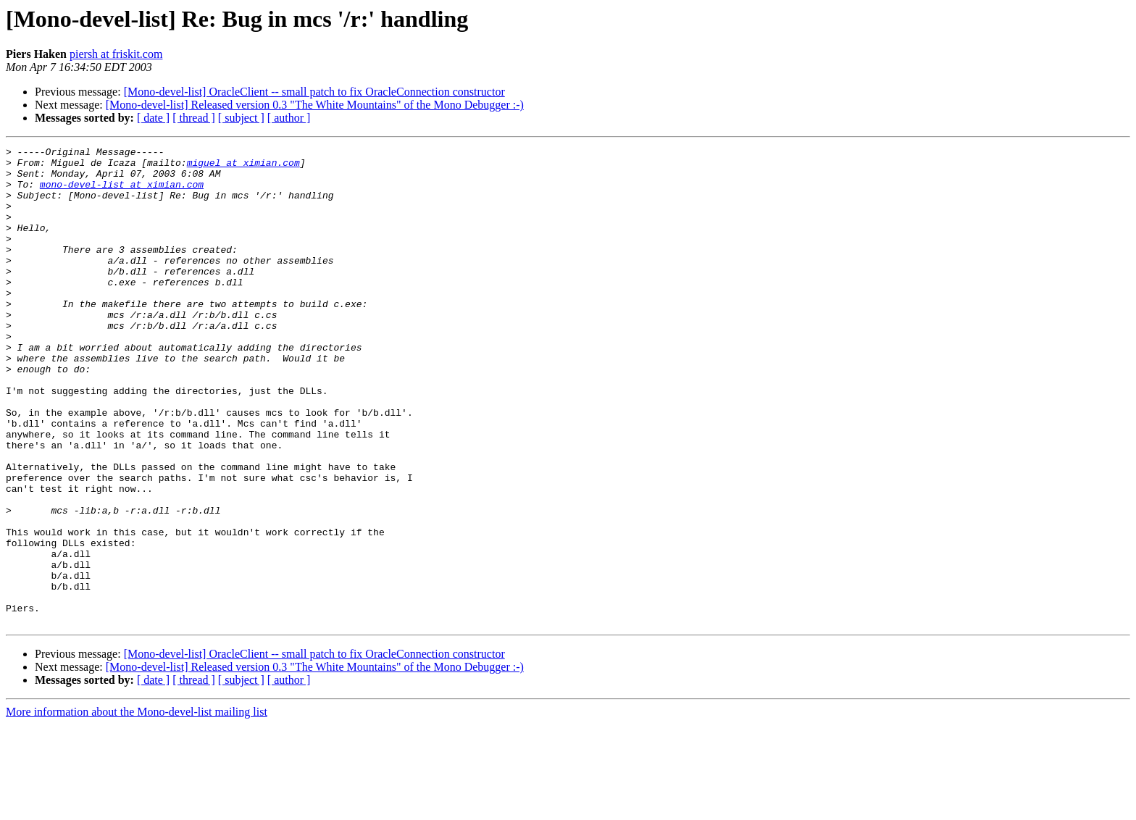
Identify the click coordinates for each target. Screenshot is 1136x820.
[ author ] (289, 118)
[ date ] (153, 118)
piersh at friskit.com (116, 54)
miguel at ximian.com (243, 166)
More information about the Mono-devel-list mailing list (136, 807)
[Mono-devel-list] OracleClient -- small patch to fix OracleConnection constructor (314, 91)
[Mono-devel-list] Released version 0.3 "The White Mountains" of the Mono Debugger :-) (315, 105)
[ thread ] (193, 118)
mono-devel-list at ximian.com (122, 192)
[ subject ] (241, 118)
